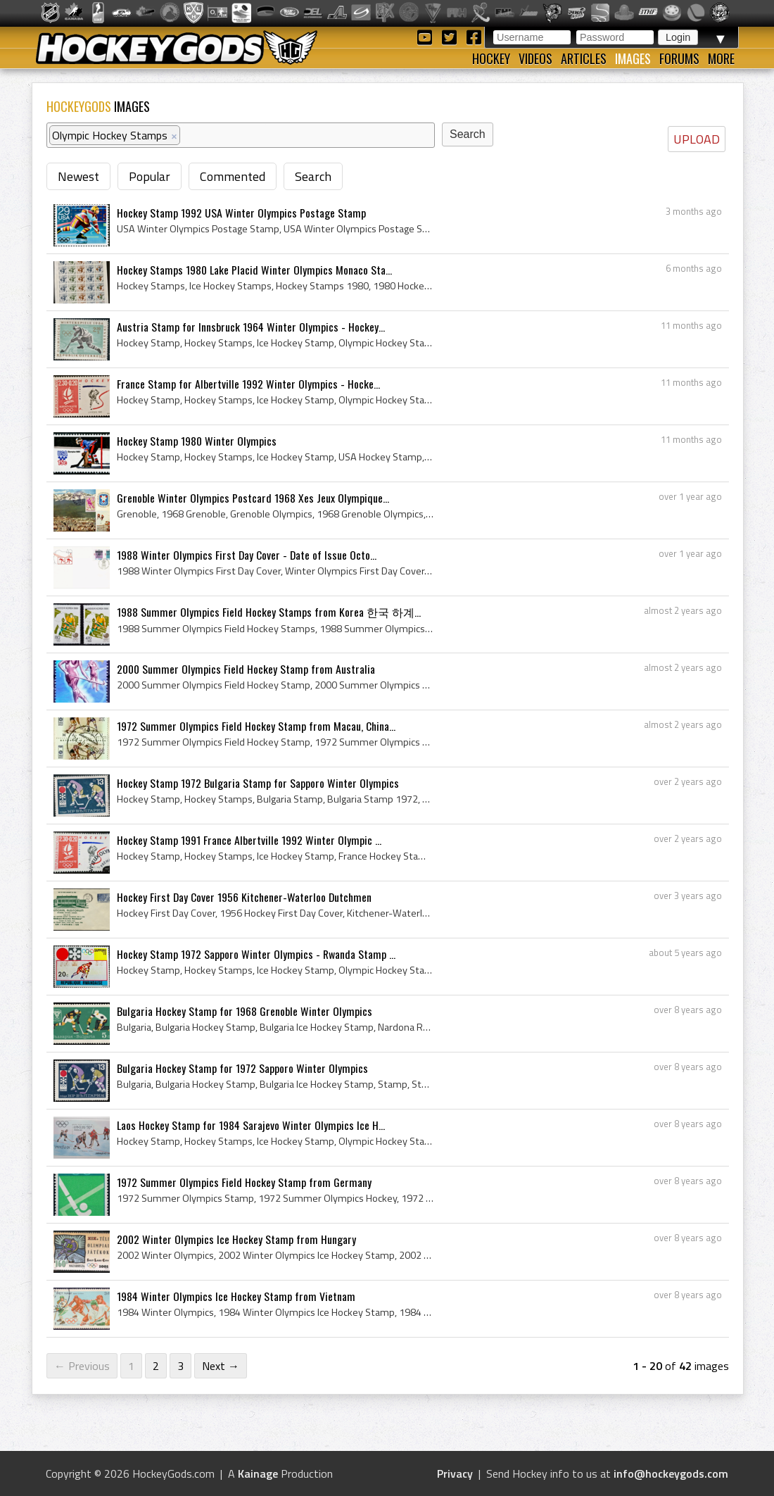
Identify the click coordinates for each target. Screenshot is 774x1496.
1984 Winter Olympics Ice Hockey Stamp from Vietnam (236, 1296)
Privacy (455, 1473)
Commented (232, 176)
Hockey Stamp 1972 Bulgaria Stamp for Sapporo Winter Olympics (258, 782)
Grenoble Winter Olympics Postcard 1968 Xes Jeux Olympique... (253, 497)
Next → (220, 1365)
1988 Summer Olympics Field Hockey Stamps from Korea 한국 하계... (269, 611)
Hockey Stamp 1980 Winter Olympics (197, 440)
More (721, 58)
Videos (535, 58)
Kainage (258, 1473)
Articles (584, 58)
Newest (78, 176)
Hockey (491, 58)
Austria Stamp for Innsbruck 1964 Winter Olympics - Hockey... (251, 326)
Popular (149, 176)
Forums (679, 58)
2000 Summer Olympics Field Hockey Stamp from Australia (246, 668)
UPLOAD (696, 139)
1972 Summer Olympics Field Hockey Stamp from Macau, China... (256, 725)
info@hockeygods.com (671, 1473)
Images (633, 58)
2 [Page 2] (156, 1365)
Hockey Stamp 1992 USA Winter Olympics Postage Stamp (241, 212)
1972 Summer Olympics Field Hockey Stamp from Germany (244, 1182)
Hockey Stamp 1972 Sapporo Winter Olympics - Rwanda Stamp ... (256, 953)
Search (313, 176)
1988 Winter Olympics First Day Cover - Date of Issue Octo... (246, 554)
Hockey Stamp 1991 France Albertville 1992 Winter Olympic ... (249, 839)
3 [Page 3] (180, 1365)
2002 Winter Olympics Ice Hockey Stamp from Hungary (236, 1239)
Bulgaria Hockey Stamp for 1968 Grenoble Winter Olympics (244, 1010)
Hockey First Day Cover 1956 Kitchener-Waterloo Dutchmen (244, 896)
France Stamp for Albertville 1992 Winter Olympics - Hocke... (248, 383)
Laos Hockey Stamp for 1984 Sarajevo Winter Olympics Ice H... (251, 1125)
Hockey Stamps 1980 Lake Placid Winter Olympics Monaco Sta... (254, 269)
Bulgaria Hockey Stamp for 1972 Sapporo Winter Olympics (242, 1068)
